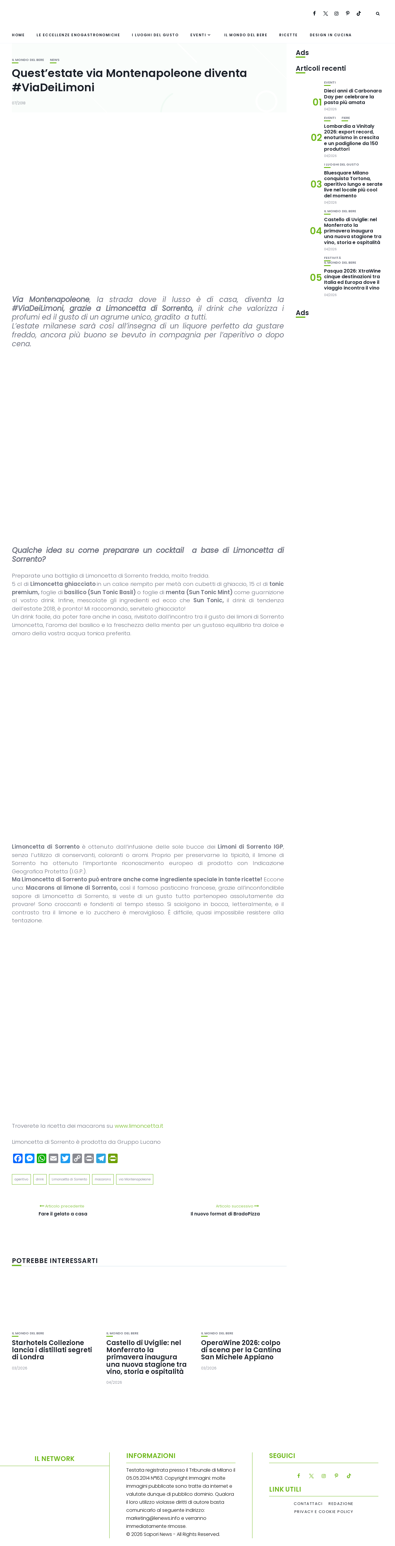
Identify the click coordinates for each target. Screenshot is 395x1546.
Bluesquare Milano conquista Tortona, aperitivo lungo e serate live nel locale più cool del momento (353, 184)
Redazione (341, 1504)
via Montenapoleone (135, 1179)
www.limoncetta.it (139, 1126)
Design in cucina (331, 34)
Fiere (346, 117)
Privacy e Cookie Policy (323, 1512)
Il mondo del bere (246, 34)
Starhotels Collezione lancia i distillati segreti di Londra (52, 1350)
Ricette (288, 34)
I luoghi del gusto (155, 34)
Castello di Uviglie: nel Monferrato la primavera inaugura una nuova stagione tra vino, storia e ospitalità (146, 1357)
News (54, 60)
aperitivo (21, 1179)
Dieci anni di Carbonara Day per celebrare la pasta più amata (353, 96)
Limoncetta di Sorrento (69, 1179)
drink (40, 1179)
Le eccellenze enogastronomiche (78, 34)
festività (332, 257)
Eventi (198, 34)
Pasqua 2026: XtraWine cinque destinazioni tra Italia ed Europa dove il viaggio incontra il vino (352, 280)
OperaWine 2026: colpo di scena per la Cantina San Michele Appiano (241, 1350)
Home (18, 34)
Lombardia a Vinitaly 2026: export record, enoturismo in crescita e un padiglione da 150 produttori (351, 137)
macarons (103, 1179)
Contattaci (308, 1504)
